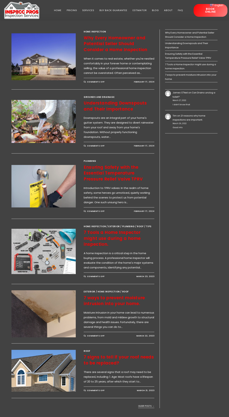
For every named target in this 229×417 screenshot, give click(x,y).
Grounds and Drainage (99, 97)
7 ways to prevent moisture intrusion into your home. (114, 301)
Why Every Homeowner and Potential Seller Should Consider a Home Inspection (115, 44)
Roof (140, 226)
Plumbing (90, 161)
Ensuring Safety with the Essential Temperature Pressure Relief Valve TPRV (113, 173)
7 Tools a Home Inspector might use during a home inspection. (112, 238)
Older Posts (146, 406)
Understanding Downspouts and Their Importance (115, 106)
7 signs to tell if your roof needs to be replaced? (119, 360)
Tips (148, 226)
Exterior (114, 226)
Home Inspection (95, 31)
